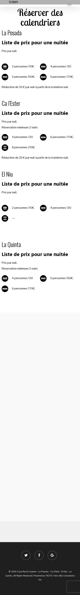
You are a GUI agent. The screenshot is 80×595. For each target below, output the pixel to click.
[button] (69, 4)
